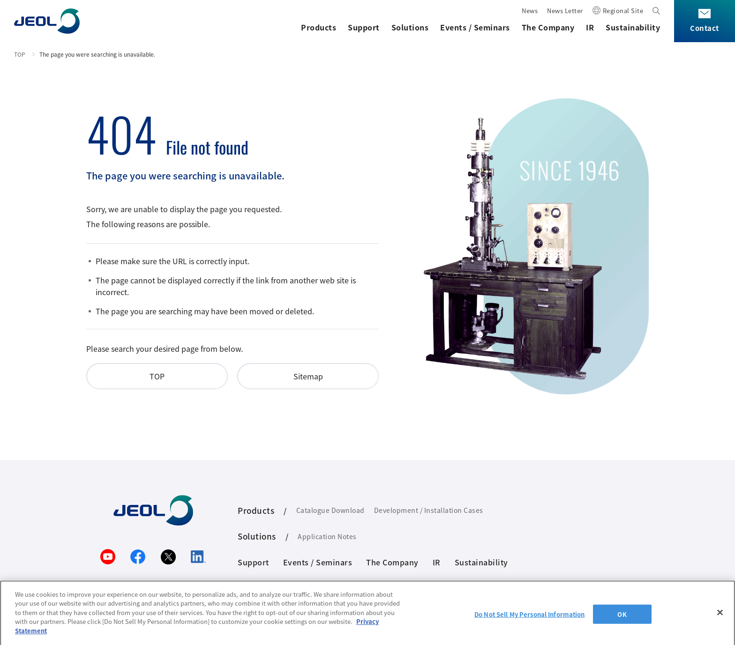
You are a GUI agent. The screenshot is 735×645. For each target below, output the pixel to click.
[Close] (720, 616)
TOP (19, 54)
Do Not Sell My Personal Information (529, 618)
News (530, 10)
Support (364, 27)
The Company (548, 27)
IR (590, 27)
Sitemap (308, 376)
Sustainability (633, 27)
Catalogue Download (330, 510)
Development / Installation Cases (428, 510)
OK (621, 618)
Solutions (410, 27)
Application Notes (327, 536)
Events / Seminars (475, 27)
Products (318, 27)
